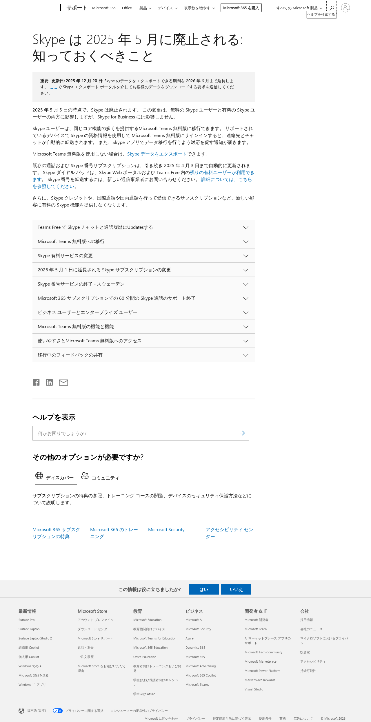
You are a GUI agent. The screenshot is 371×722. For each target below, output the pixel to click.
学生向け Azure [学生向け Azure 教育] (144, 694)
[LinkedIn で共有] (47, 381)
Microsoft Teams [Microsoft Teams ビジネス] (197, 684)
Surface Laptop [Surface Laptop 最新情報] (29, 629)
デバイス (165, 7)
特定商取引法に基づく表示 (232, 718)
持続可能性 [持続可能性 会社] (308, 670)
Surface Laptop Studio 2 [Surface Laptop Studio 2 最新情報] (35, 638)
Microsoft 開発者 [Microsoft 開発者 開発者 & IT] (256, 619)
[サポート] (76, 8)
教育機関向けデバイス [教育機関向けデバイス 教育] (149, 629)
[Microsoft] (38, 8)
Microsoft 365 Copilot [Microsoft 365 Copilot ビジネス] (201, 675)
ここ (54, 86)
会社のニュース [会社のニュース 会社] (311, 629)
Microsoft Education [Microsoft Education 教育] (147, 619)
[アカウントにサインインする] (345, 8)
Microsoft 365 (104, 7)
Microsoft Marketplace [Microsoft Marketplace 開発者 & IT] (261, 661)
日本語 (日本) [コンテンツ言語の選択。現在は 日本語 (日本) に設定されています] (36, 710)
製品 (143, 7)
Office (127, 7)
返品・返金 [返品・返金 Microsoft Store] (86, 647)
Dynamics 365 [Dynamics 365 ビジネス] (195, 647)
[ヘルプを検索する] (331, 7)
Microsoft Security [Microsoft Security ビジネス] (198, 629)
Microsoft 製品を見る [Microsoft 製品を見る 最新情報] (34, 675)
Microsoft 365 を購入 (241, 7)
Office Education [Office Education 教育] (144, 657)
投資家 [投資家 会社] (305, 652)
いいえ (236, 589)
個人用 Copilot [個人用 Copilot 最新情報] (29, 657)
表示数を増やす (197, 7)
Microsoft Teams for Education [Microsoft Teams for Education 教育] (154, 638)
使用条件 (265, 718)
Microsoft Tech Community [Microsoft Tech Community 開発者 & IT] (263, 652)
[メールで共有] (61, 381)
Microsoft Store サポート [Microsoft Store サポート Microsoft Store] (95, 638)
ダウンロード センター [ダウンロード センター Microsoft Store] (94, 629)
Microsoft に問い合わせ (161, 718)
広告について (303, 718)
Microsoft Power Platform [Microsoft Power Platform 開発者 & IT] (262, 670)
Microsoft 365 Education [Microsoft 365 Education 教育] (150, 647)
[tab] (56, 477)
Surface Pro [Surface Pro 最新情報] (26, 619)
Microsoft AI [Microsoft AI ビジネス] (194, 619)
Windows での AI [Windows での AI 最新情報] (30, 666)
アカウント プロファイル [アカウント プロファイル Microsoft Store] (96, 619)
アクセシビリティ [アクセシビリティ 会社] (313, 661)
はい (203, 589)
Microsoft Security (166, 529)
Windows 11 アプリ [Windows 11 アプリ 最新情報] (32, 684)
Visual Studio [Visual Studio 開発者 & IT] (254, 689)
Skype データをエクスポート (157, 154)
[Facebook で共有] (36, 381)
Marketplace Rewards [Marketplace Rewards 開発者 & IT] (260, 680)
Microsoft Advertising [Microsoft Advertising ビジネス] (201, 666)
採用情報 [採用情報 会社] (306, 619)
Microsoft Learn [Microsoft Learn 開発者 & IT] (256, 629)
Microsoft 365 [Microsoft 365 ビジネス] (195, 657)
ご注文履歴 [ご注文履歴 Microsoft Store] (86, 657)
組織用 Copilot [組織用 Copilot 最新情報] (29, 647)
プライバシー (195, 718)
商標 (282, 718)
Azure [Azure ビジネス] (190, 638)
